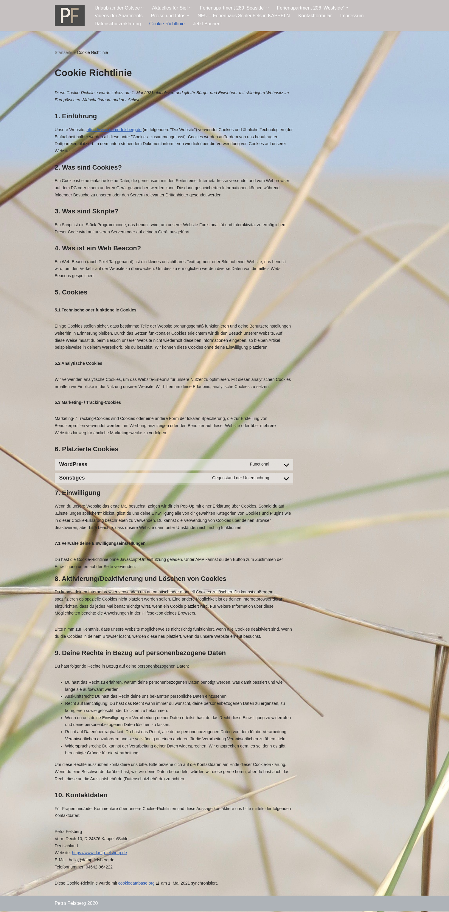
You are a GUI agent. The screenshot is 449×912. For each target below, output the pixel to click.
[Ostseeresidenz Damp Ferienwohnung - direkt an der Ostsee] (70, 15)
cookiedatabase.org (136, 884)
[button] (143, 8)
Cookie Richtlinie (167, 23)
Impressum (352, 15)
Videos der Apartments (119, 15)
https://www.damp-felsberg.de (114, 129)
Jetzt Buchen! (207, 23)
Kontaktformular (315, 15)
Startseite (63, 52)
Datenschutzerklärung (118, 23)
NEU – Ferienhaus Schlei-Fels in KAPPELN (244, 15)
